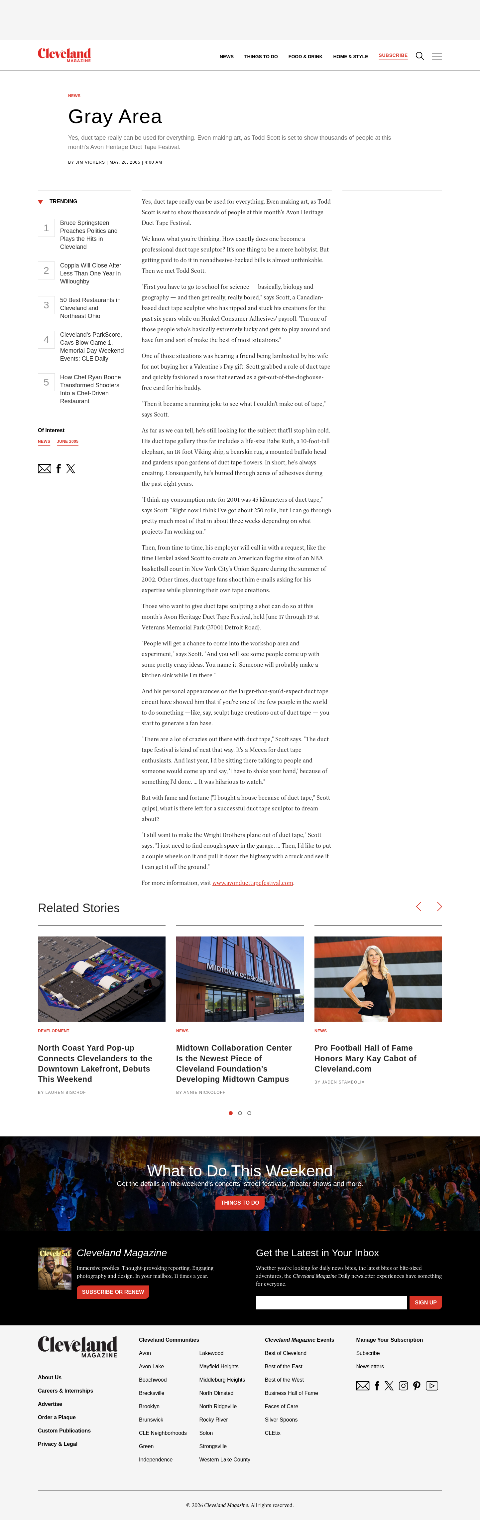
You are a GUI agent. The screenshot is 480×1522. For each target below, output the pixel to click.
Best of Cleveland (285, 1355)
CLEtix (273, 1435)
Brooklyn (149, 1408)
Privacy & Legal (57, 1446)
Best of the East (283, 1368)
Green (146, 1448)
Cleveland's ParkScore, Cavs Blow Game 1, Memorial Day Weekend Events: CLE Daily (92, 347)
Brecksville (151, 1395)
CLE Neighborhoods (163, 1435)
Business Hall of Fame (291, 1395)
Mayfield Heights (218, 1368)
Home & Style (350, 56)
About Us (49, 1379)
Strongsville (213, 1448)
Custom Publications (64, 1433)
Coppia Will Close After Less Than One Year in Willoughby (90, 274)
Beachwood (153, 1382)
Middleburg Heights (222, 1382)
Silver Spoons (281, 1422)
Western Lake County (224, 1461)
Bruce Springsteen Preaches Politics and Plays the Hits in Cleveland (89, 236)
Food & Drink (305, 56)
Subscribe (393, 55)
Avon (145, 1355)
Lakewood (211, 1355)
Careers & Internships (65, 1393)
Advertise (50, 1406)
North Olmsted (216, 1395)
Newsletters (370, 1368)
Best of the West (284, 1382)
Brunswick (151, 1422)
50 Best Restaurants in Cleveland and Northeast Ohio (90, 309)
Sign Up (426, 1304)
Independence (156, 1461)
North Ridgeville (218, 1408)
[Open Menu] (437, 57)
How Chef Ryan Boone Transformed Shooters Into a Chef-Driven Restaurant (90, 390)
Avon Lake (151, 1368)
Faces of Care (281, 1408)
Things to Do (261, 56)
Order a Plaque (57, 1419)
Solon (206, 1435)
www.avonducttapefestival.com (252, 884)
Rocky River (213, 1422)
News (226, 56)
